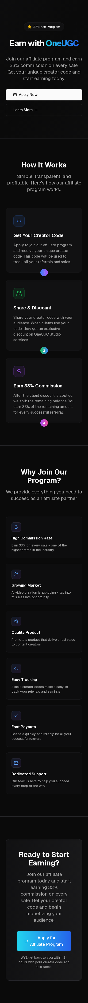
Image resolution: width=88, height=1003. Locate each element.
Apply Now (25, 94)
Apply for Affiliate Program (44, 941)
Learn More (25, 109)
